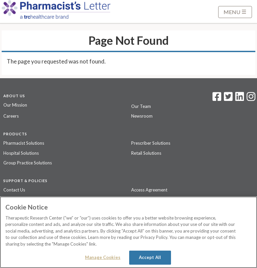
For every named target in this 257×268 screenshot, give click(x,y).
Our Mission (15, 105)
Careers (11, 116)
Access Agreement (149, 189)
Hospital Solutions (21, 153)
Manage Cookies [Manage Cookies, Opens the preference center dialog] (102, 257)
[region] (128, 232)
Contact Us (14, 189)
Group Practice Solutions (27, 162)
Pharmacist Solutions (23, 143)
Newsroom (142, 116)
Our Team (141, 106)
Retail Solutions (146, 153)
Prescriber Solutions (150, 143)
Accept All (150, 257)
